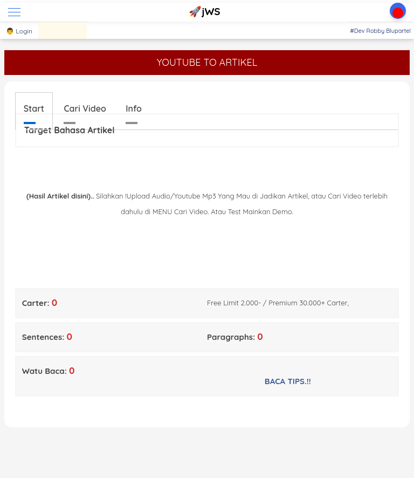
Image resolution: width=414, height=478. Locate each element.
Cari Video (85, 108)
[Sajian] (62, 30)
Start (34, 108)
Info (134, 108)
